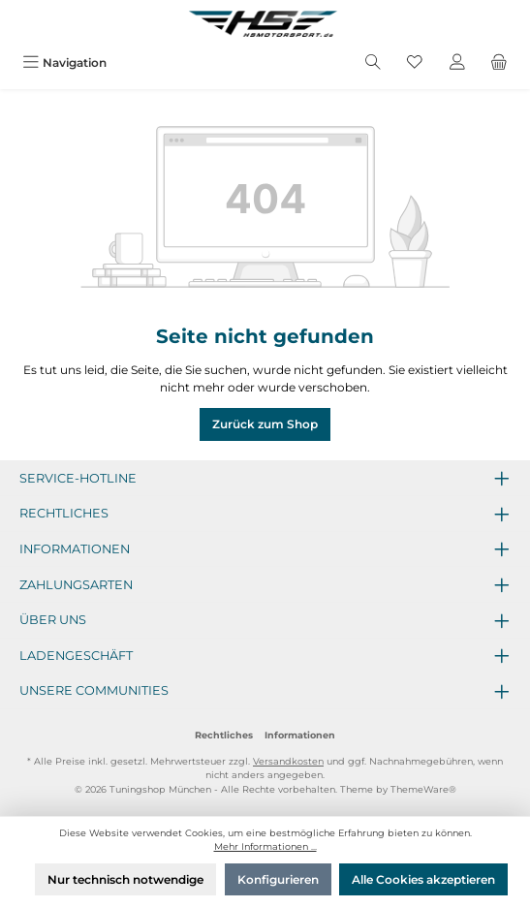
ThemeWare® (423, 789)
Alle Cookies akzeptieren (423, 879)
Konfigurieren (278, 879)
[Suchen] (373, 62)
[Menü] (64, 62)
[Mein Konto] (457, 62)
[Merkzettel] (414, 62)
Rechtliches (224, 735)
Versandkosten (288, 761)
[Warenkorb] (499, 62)
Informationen (300, 735)
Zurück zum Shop (265, 424)
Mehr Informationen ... (265, 846)
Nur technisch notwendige (125, 879)
